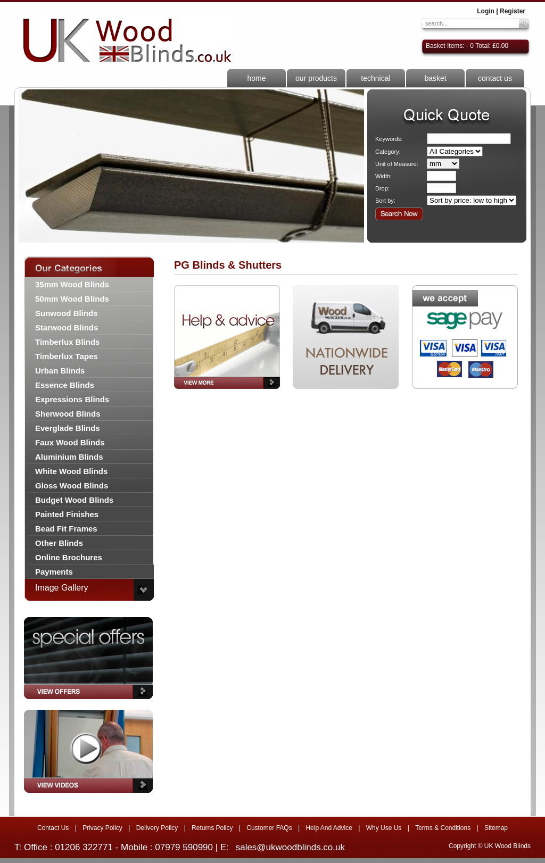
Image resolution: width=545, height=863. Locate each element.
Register (512, 11)
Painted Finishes (66, 514)
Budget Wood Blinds (74, 499)
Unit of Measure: (396, 164)
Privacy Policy (102, 828)
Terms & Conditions (442, 828)
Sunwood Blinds (66, 313)
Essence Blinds (64, 384)
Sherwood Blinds (68, 413)
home (256, 78)
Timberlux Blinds (67, 341)
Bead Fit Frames (66, 528)
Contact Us (53, 828)
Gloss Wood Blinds (71, 485)
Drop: (382, 188)
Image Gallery (61, 587)
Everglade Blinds (67, 428)
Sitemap (496, 828)
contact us (495, 78)
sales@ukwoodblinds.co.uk (290, 847)
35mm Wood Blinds (72, 284)
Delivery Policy (157, 828)
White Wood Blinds (71, 471)
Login (485, 11)
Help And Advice (328, 828)
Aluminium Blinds (69, 456)
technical (375, 78)
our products (316, 78)
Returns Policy (212, 828)
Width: (383, 176)
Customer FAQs (269, 828)
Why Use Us (384, 828)
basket (435, 78)
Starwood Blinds (66, 327)
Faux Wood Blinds (70, 442)
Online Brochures (68, 557)
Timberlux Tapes (66, 356)
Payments (54, 571)
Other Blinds (59, 542)
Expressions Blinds (72, 399)
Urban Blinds (60, 370)
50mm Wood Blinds (72, 298)
